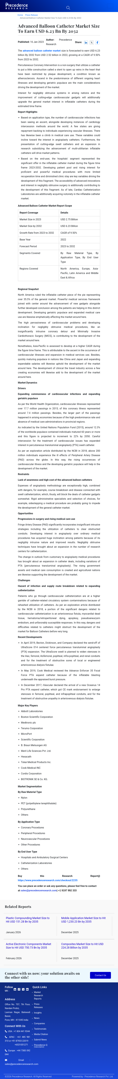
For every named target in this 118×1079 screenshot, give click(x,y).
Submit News (40, 1039)
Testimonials (40, 1029)
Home (20, 15)
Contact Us (100, 975)
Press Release (31, 15)
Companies (39, 1023)
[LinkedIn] (86, 42)
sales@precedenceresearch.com (21, 1064)
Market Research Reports (38, 995)
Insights (38, 1012)
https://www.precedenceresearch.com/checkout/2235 (48, 880)
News (36, 1018)
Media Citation (41, 1034)
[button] (110, 6)
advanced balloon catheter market (42, 50)
